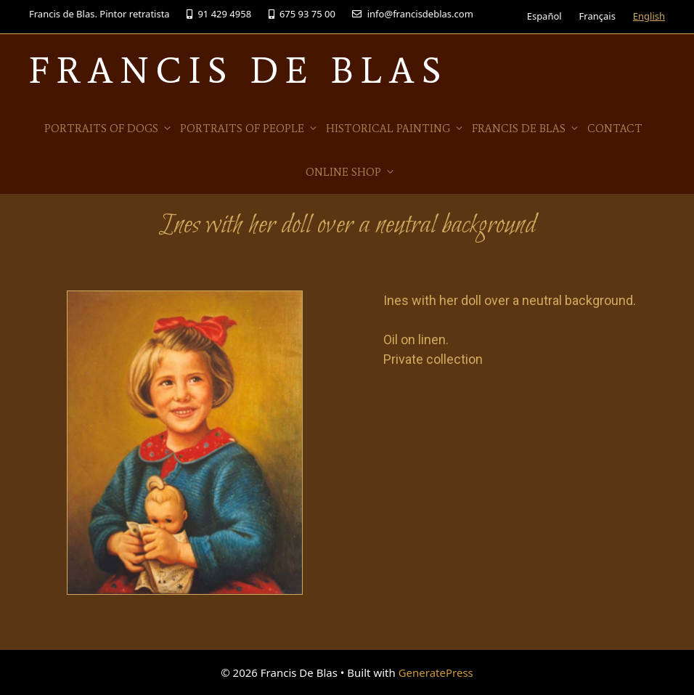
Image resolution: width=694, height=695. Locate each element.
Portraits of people (249, 128)
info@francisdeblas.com (412, 13)
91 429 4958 (219, 13)
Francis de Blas (526, 128)
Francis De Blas (238, 70)
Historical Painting (395, 128)
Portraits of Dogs (108, 128)
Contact (614, 128)
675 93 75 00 (302, 13)
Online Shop (351, 172)
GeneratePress (436, 672)
